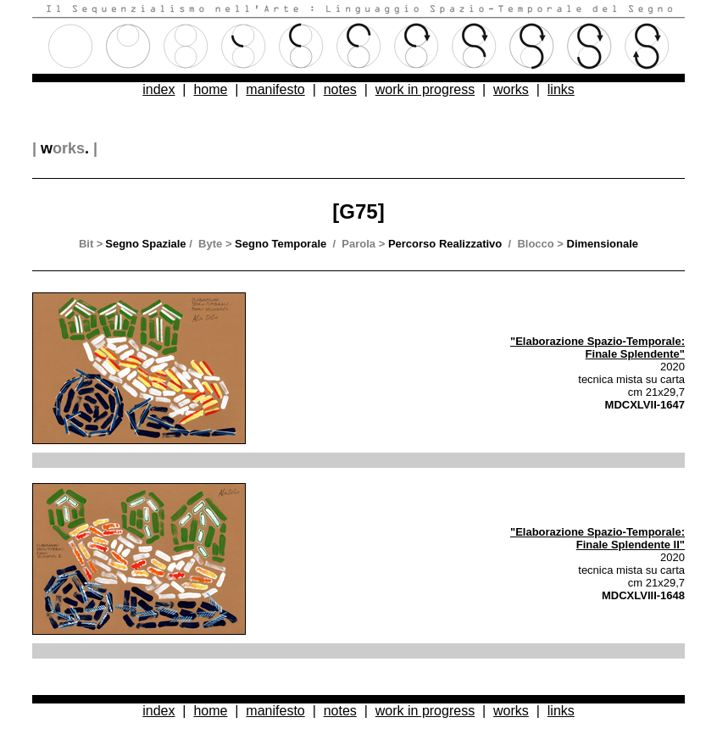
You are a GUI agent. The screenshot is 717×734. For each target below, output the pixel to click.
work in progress (425, 89)
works (511, 89)
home (210, 89)
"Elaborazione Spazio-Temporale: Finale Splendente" (597, 347)
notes (340, 89)
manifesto (275, 89)
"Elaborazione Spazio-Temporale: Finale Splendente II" (597, 538)
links (561, 89)
